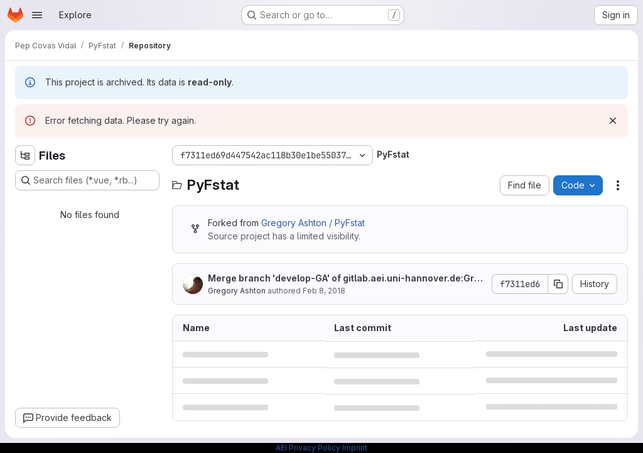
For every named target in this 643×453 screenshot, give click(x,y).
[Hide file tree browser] (25, 155)
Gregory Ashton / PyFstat (313, 222)
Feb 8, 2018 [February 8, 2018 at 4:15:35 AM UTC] (324, 290)
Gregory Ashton (237, 290)
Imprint (354, 447)
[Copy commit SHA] (558, 284)
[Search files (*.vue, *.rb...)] (87, 180)
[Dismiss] (612, 120)
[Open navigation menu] (37, 15)
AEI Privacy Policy (308, 447)
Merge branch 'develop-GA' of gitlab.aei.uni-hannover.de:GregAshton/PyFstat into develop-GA (346, 279)
